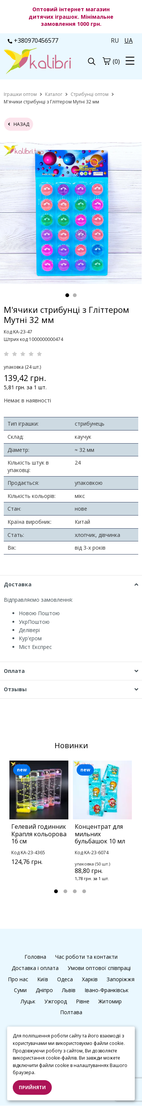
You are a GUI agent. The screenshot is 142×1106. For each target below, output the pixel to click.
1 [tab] (67, 295)
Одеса (65, 979)
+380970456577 (33, 40)
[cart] (106, 61)
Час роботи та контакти (86, 956)
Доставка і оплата (35, 967)
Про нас (18, 979)
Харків (90, 979)
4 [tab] (84, 891)
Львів (69, 990)
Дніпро (44, 990)
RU (115, 40)
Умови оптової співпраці (99, 967)
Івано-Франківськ (106, 990)
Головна (35, 956)
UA (128, 40)
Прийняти (32, 1087)
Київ (42, 979)
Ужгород (55, 1001)
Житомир (110, 1001)
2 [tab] (75, 295)
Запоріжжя (120, 979)
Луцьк (28, 1001)
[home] (20, 94)
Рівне (82, 1001)
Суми (20, 990)
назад (18, 124)
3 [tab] (75, 891)
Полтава (71, 1012)
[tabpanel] (71, 213)
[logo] (37, 62)
